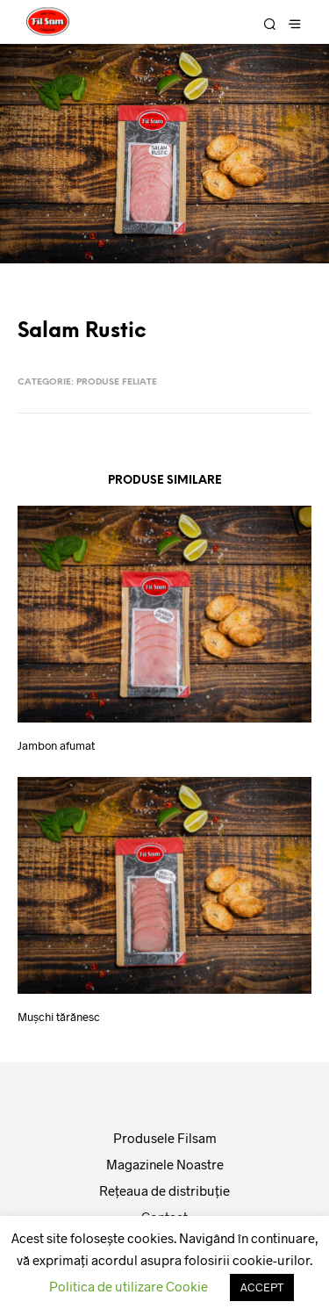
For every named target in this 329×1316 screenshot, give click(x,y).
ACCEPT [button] (261, 1287)
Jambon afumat (56, 745)
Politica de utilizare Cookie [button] (128, 1286)
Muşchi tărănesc (59, 1017)
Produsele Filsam (165, 1138)
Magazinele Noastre (165, 1164)
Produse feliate (116, 382)
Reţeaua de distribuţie (164, 1190)
